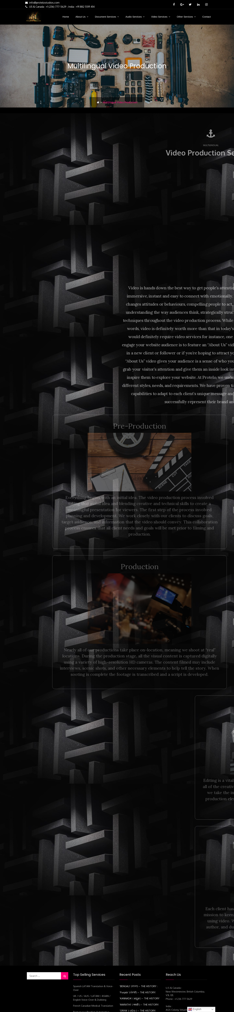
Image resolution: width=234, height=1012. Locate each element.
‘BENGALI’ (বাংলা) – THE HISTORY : (138, 926)
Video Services (159, 16)
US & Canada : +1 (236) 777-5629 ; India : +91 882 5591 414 (59, 6)
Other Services (185, 16)
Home (65, 16)
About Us (80, 16)
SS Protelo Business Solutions (128, 1006)
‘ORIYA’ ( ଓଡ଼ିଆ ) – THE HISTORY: (137, 951)
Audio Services (133, 16)
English (194, 1009)
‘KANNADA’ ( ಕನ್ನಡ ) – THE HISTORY (139, 938)
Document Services (105, 16)
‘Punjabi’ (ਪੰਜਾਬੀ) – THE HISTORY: (137, 932)
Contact (206, 16)
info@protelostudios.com (41, 2)
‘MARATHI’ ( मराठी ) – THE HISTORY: (139, 944)
